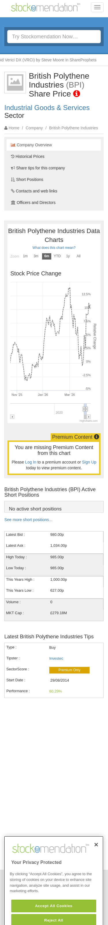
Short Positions (27, 179)
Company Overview (31, 145)
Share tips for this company (38, 168)
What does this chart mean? (54, 248)
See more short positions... (28, 519)
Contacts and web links (34, 191)
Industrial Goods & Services (47, 107)
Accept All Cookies (53, 914)
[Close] (96, 853)
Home (14, 128)
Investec (56, 658)
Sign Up (89, 462)
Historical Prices (27, 156)
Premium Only (69, 670)
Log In (30, 462)
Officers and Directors (33, 202)
